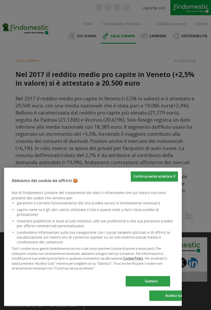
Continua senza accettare (152, 176)
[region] (93, 237)
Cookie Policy (133, 258)
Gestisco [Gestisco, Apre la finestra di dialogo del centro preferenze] (151, 281)
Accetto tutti (175, 295)
